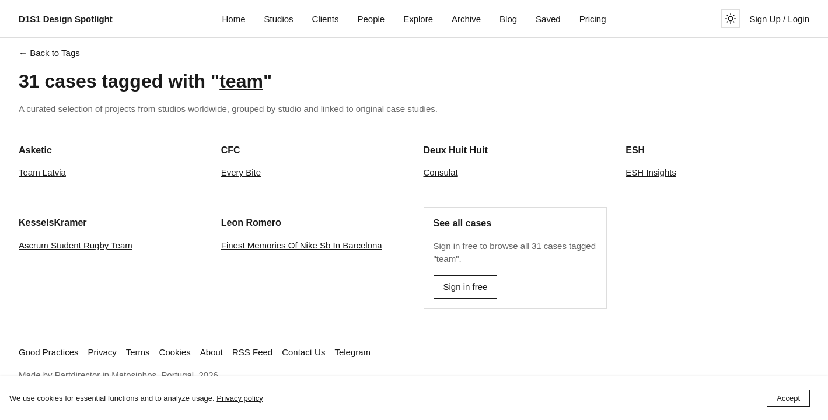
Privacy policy (239, 398)
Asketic (35, 150)
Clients (325, 19)
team (241, 81)
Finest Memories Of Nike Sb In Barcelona (301, 245)
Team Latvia (42, 172)
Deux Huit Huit (456, 150)
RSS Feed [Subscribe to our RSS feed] (252, 352)
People (371, 19)
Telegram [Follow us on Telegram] (352, 352)
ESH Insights (651, 172)
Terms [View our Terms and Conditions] (138, 352)
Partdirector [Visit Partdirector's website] (77, 375)
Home (234, 19)
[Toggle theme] (730, 18)
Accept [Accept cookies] (788, 398)
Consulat (441, 172)
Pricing (592, 19)
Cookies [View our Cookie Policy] (175, 352)
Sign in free (465, 287)
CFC (230, 150)
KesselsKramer (53, 223)
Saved (548, 19)
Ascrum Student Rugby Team (75, 245)
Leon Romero (251, 223)
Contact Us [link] (303, 352)
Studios (279, 19)
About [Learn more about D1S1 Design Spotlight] (211, 352)
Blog (508, 19)
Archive (466, 19)
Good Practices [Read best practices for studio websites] (49, 352)
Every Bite (241, 172)
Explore (418, 19)
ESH (635, 150)
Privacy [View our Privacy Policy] (102, 352)
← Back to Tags (49, 53)
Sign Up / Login (779, 19)
